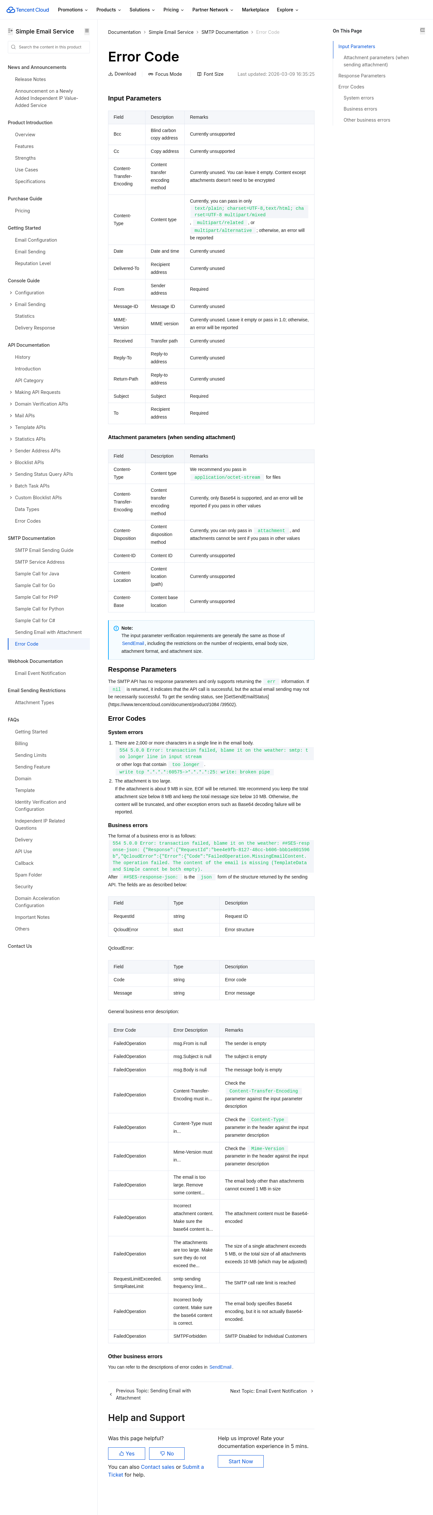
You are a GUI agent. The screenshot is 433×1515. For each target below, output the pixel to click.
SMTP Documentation (225, 32)
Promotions (73, 10)
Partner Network (213, 10)
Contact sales (158, 1482)
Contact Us (20, 946)
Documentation (124, 32)
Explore (288, 10)
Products (109, 10)
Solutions (143, 10)
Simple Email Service (171, 32)
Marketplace (255, 9)
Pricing (174, 10)
